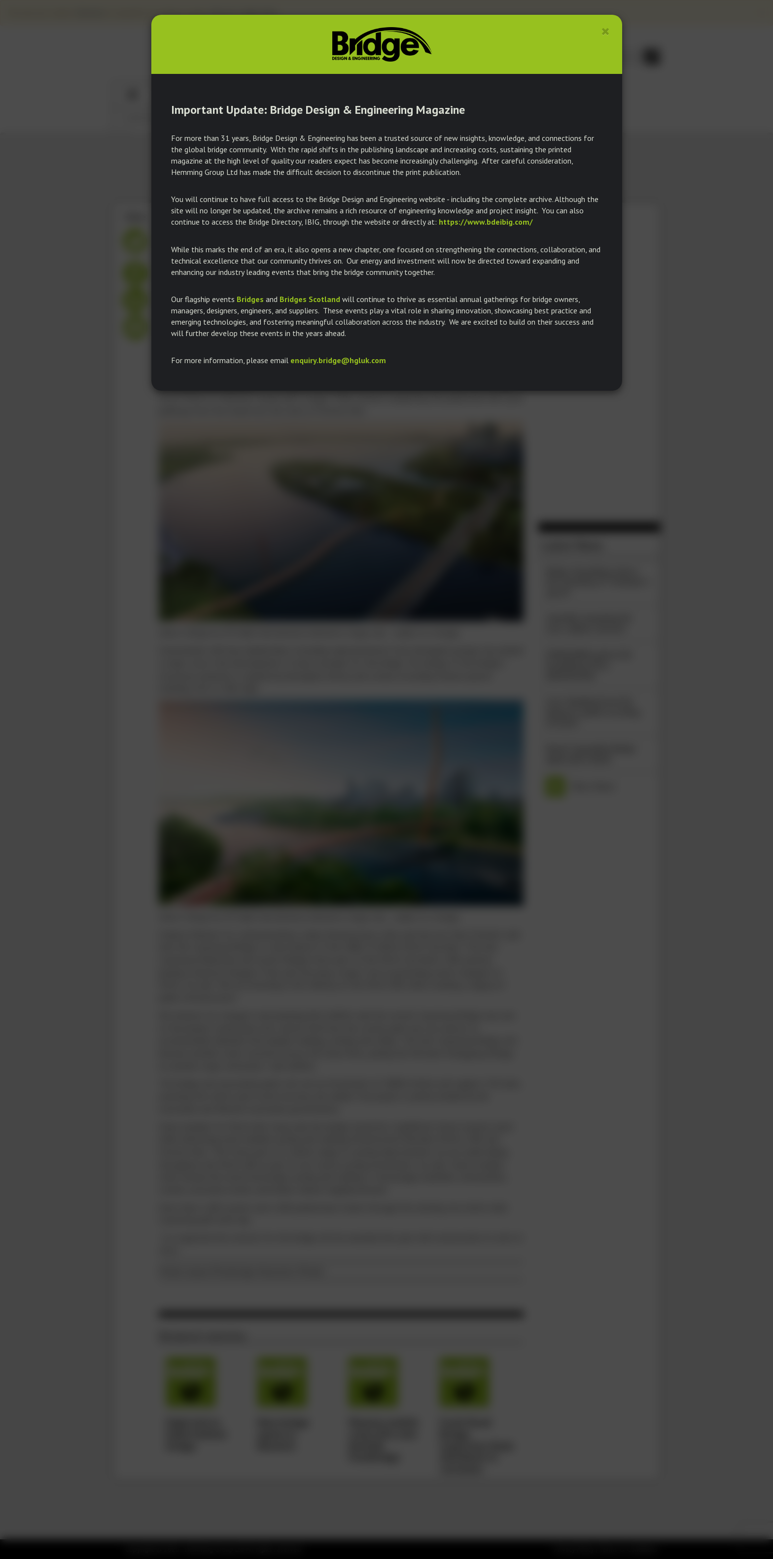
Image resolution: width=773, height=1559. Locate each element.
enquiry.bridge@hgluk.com (338, 360)
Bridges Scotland (310, 299)
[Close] (605, 31)
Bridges (250, 299)
